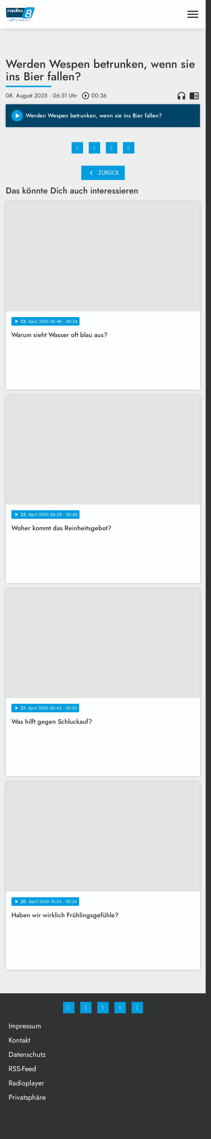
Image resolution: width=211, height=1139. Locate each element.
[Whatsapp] (103, 1007)
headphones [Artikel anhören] (181, 96)
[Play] (17, 115)
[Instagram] (86, 1007)
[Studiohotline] (120, 1007)
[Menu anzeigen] (193, 14)
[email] (137, 1007)
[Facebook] (68, 1007)
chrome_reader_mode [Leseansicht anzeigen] (194, 96)
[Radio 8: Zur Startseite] (54, 14)
